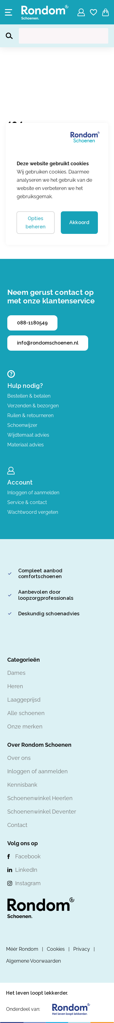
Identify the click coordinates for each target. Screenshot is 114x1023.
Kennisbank (22, 785)
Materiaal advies (25, 445)
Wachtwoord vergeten (32, 512)
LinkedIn (26, 870)
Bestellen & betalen (28, 396)
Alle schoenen (26, 713)
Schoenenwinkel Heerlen (40, 798)
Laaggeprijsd (23, 699)
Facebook (28, 856)
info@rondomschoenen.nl (47, 343)
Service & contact (27, 502)
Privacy (81, 949)
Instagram (28, 883)
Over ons (19, 758)
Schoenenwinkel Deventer (41, 811)
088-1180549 (32, 323)
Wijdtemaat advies (28, 435)
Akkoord (79, 222)
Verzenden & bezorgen (33, 406)
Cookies (56, 949)
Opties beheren (36, 223)
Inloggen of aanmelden (33, 492)
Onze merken (25, 726)
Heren (15, 686)
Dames (16, 673)
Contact (17, 825)
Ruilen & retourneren (30, 415)
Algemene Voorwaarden (33, 961)
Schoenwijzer (22, 425)
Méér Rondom (22, 949)
